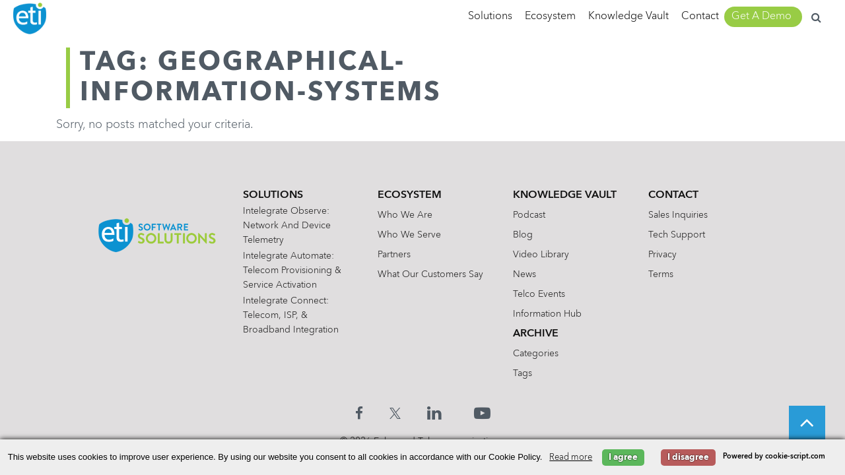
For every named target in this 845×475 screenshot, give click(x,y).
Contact (700, 16)
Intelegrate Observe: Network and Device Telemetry (287, 225)
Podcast (529, 215)
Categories (535, 353)
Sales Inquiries (678, 215)
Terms (660, 274)
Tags (522, 373)
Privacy (662, 254)
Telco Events (539, 294)
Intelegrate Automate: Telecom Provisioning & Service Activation (292, 270)
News (524, 274)
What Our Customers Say (430, 274)
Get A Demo (761, 16)
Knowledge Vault (628, 16)
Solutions (490, 16)
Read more (570, 457)
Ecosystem (550, 16)
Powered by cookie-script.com (774, 456)
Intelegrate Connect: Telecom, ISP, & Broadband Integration (291, 315)
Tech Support (676, 234)
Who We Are (405, 215)
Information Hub (547, 314)
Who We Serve (409, 234)
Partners (394, 254)
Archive (535, 334)
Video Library (541, 254)
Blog (523, 234)
